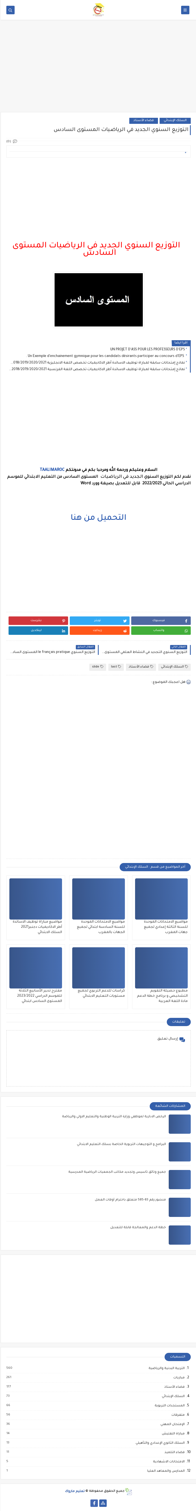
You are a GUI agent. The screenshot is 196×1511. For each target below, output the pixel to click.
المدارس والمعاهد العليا (165, 1471)
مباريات (178, 1378)
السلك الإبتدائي (174, 120)
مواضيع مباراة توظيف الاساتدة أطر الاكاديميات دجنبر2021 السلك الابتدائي (36, 927)
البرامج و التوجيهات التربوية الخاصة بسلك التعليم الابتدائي (120, 1144)
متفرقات (177, 1415)
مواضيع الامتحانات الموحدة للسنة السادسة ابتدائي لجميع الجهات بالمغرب (100, 927)
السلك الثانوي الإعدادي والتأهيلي (159, 1443)
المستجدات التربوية (169, 1406)
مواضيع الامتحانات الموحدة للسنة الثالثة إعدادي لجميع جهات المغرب (165, 927)
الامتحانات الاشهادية (168, 1462)
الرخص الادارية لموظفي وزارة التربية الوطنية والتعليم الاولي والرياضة (113, 1117)
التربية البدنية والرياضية (165, 1368)
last (115, 667)
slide (97, 667)
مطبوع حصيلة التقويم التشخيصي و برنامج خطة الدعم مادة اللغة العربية (161, 996)
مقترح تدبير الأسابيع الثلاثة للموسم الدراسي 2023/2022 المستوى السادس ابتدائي (39, 996)
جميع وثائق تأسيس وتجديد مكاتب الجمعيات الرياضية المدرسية (116, 1172)
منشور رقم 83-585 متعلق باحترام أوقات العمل (129, 1200)
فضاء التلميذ (173, 1452)
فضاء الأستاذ (143, 120)
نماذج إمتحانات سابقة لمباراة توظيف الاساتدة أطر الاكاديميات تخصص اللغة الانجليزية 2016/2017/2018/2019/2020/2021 (96, 363)
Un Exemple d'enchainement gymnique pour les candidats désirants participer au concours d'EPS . (104, 356)
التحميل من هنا (98, 518)
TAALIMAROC (51, 470)
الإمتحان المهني (171, 1424)
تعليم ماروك (74, 1491)
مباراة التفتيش (172, 1434)
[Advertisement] (98, 69)
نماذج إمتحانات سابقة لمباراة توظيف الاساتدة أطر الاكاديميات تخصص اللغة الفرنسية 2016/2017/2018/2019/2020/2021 (96, 370)
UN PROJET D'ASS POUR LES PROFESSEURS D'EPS (147, 350)
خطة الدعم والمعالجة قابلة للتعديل (137, 1228)
